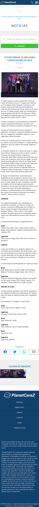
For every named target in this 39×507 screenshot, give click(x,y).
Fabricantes (19, 407)
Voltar (20, 67)
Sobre (19, 423)
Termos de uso (19, 428)
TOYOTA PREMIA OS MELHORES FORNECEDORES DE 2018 (19, 18)
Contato (19, 418)
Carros (19, 412)
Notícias (19, 10)
